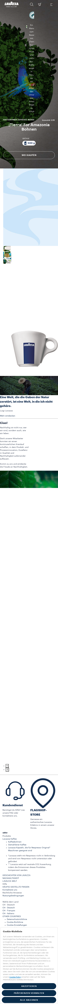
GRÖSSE (25, 72)
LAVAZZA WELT (10, 853)
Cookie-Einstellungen (17, 897)
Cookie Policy (15, 977)
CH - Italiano (8, 886)
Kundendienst (13, 777)
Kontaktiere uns (10, 862)
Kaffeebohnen (15, 814)
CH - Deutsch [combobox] (9, 877)
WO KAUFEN (29, 89)
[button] (31, 4)
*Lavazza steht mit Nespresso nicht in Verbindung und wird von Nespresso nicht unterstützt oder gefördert (31, 831)
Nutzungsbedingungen (13, 868)
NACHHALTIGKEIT (11, 851)
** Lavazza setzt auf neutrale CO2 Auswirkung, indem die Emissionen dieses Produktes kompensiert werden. (29, 840)
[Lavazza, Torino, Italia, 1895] (12, 4)
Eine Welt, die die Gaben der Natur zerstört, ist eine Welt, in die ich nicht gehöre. (26, 374)
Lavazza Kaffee (10, 811)
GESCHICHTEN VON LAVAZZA (16, 848)
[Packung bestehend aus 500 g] (29, 76)
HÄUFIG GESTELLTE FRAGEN (16, 859)
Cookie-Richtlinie (15, 895)
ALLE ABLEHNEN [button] (29, 1000)
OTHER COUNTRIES (12, 889)
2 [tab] (7, 742)
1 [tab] (7, 738)
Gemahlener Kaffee (17, 817)
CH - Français (9, 883)
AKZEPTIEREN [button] (29, 986)
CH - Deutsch (9, 880)
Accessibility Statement (18, 900)
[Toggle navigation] (51, 4)
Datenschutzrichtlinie (17, 892)
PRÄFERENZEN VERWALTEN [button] (29, 993)
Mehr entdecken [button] (7, 388)
